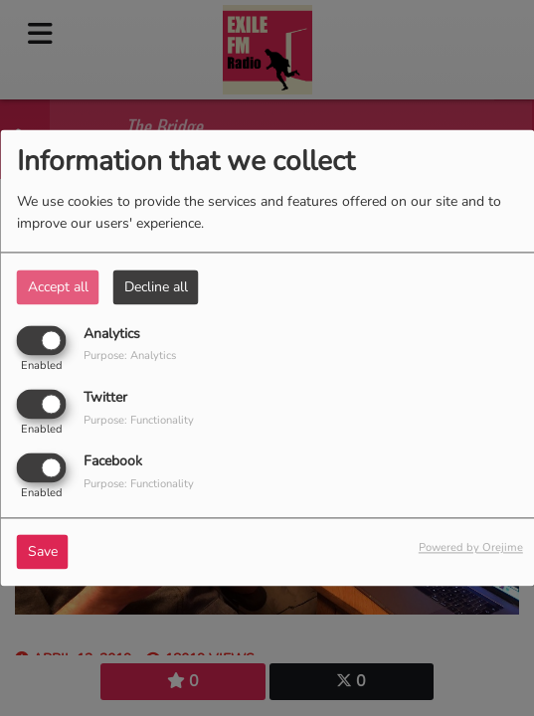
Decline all (156, 286)
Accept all (58, 286)
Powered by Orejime (471, 548)
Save (43, 552)
